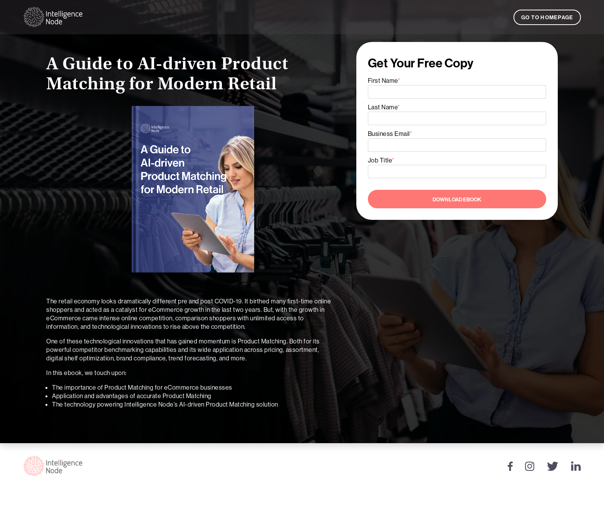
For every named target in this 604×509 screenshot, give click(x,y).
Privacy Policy (552, 499)
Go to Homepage (547, 17)
